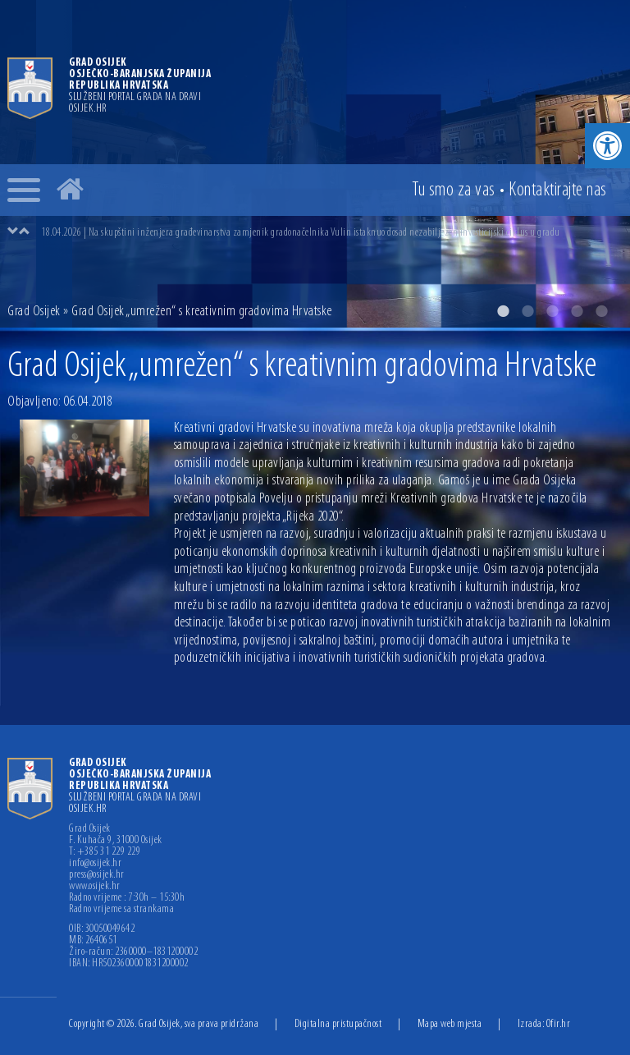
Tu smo (453, 190)
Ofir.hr (558, 1024)
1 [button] (503, 311)
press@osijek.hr (97, 875)
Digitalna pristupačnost (338, 1024)
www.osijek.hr (95, 886)
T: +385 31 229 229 (104, 852)
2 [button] (527, 311)
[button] (607, 145)
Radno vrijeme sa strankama (121, 909)
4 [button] (576, 311)
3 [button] (552, 311)
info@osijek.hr (95, 863)
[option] (331, 232)
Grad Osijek (34, 311)
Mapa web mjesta (450, 1024)
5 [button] (601, 311)
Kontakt (558, 190)
